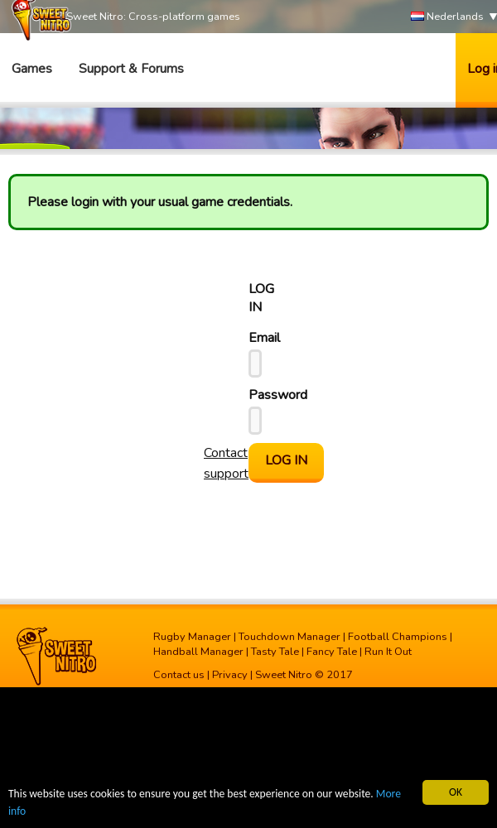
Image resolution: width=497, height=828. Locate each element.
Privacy (230, 674)
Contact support (226, 463)
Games (32, 69)
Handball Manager (198, 651)
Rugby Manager (192, 636)
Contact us (179, 674)
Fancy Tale (331, 651)
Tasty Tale (275, 651)
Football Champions (397, 636)
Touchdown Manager (289, 636)
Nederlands (447, 17)
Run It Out (388, 651)
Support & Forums (131, 69)
